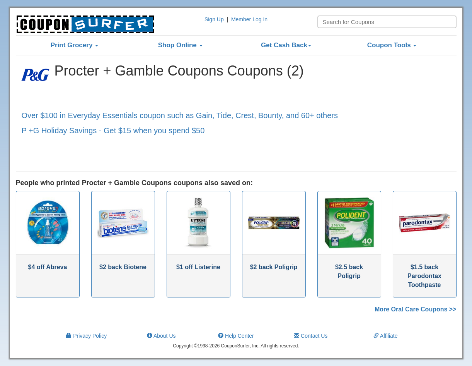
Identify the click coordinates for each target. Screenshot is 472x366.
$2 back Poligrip (274, 267)
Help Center (236, 336)
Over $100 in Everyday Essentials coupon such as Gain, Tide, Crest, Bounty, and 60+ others (180, 115)
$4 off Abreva (47, 267)
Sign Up (214, 19)
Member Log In (249, 19)
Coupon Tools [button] (392, 45)
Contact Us (310, 336)
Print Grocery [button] (74, 45)
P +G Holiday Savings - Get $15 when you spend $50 (113, 130)
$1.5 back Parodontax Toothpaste (424, 276)
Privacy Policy (86, 336)
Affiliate (385, 336)
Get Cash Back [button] (286, 45)
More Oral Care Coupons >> (416, 309)
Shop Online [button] (180, 45)
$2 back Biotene (123, 267)
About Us (161, 336)
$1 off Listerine (198, 267)
